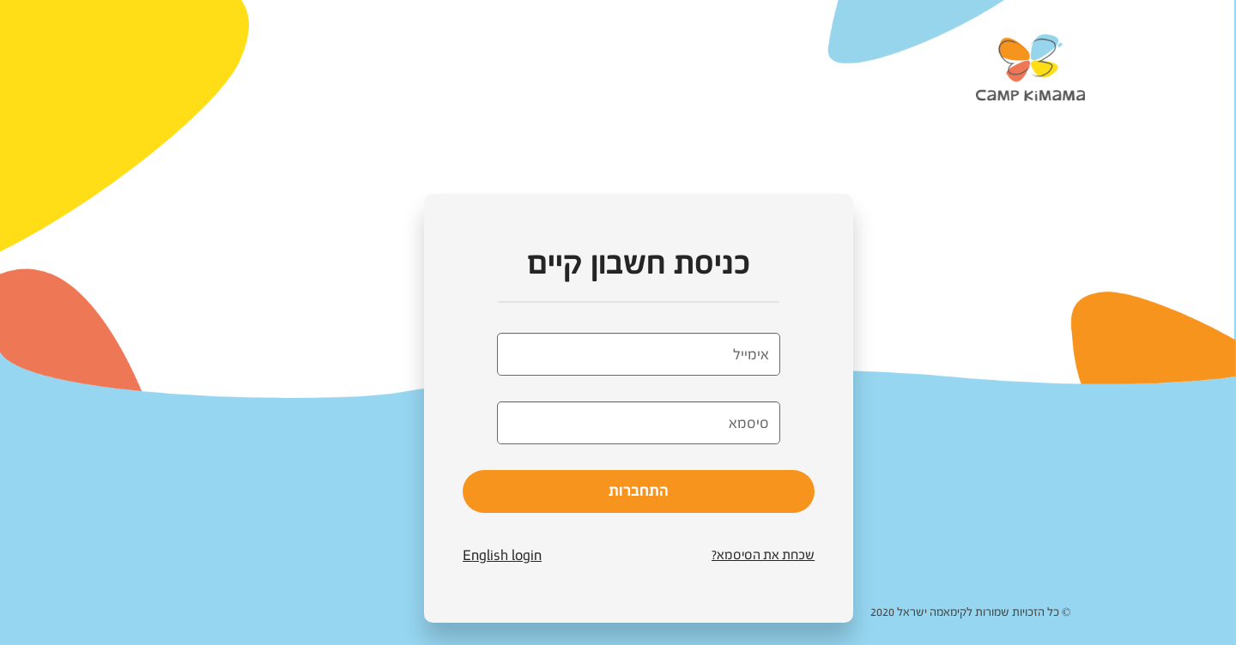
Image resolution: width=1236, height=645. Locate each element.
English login (502, 555)
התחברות (639, 490)
